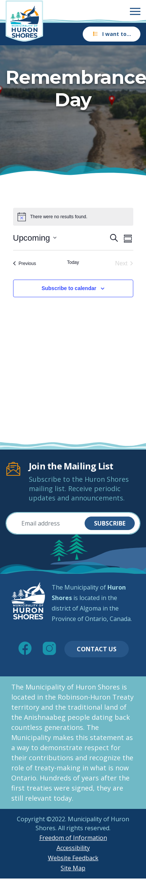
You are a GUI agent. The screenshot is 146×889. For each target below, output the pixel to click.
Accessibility (73, 848)
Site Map (73, 868)
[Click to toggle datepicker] (35, 238)
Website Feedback (73, 858)
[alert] (73, 217)
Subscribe (109, 523)
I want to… (111, 34)
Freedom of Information (73, 838)
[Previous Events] (24, 263)
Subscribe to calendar (69, 288)
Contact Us (96, 649)
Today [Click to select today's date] (73, 262)
